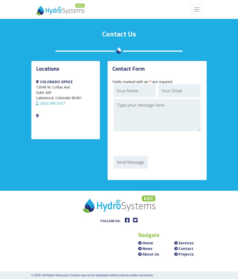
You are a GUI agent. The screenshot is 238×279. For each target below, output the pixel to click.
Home (147, 242)
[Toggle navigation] (197, 9)
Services (186, 242)
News (147, 248)
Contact (185, 248)
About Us (150, 254)
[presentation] (152, 144)
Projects (186, 254)
